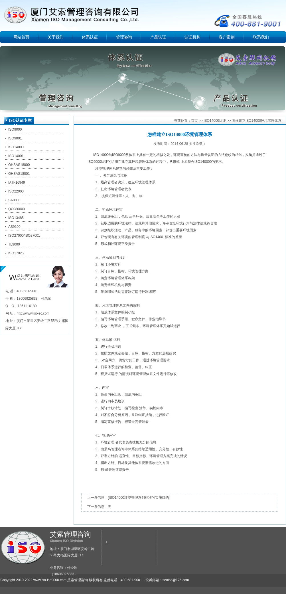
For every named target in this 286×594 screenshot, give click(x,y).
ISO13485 (16, 218)
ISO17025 (16, 253)
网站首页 (21, 37)
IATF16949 (16, 183)
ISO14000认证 (215, 121)
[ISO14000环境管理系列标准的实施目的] (139, 498)
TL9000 (14, 244)
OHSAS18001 (19, 174)
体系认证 (90, 37)
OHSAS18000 (19, 165)
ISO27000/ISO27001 (24, 236)
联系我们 (261, 37)
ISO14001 (16, 156)
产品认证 (158, 37)
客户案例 (227, 37)
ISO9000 (15, 129)
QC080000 (16, 209)
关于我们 (56, 37)
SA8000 (14, 200)
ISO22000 (16, 191)
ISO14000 (16, 147)
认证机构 (192, 37)
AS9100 (14, 227)
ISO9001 (15, 138)
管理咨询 (124, 37)
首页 (194, 121)
